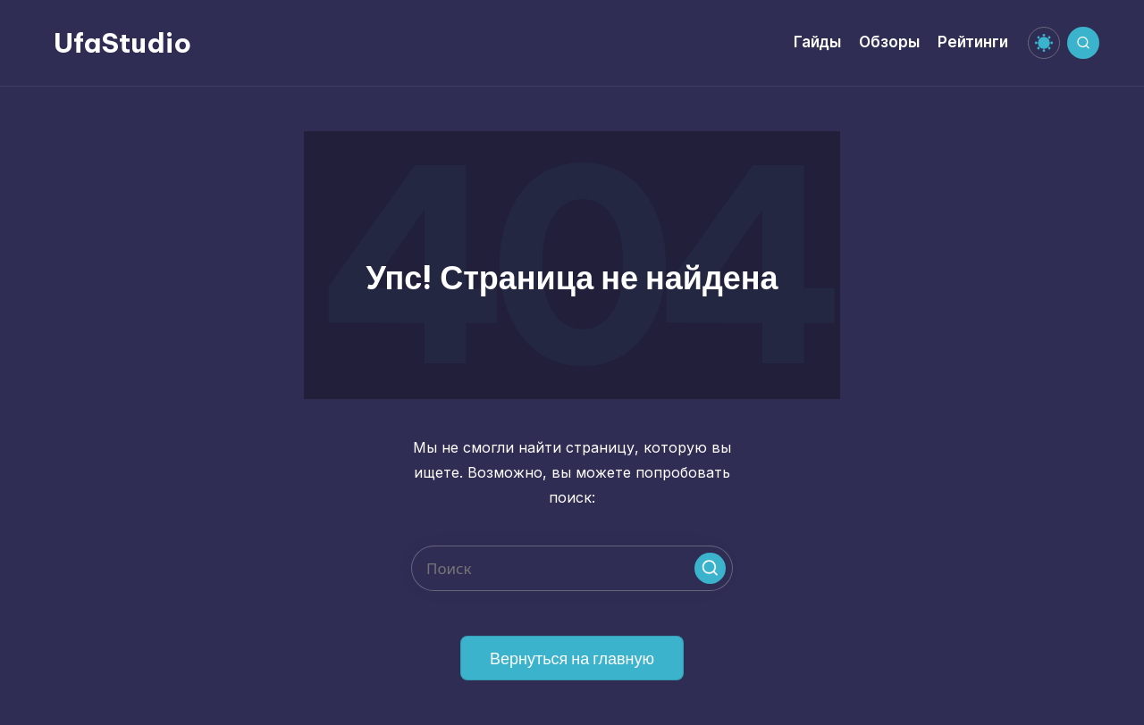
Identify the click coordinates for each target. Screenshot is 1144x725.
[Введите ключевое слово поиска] (572, 568)
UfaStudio (122, 43)
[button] (710, 568)
